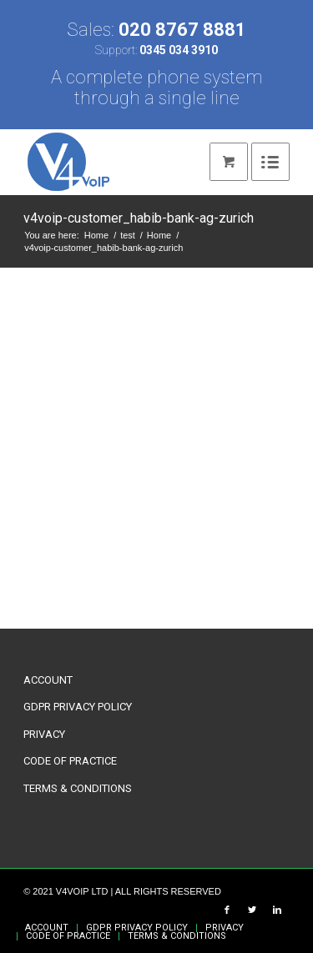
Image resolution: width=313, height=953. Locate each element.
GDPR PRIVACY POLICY (77, 706)
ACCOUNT (48, 680)
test (127, 235)
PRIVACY (44, 734)
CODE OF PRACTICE (70, 761)
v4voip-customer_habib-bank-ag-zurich (138, 218)
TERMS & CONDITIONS (77, 788)
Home (96, 235)
